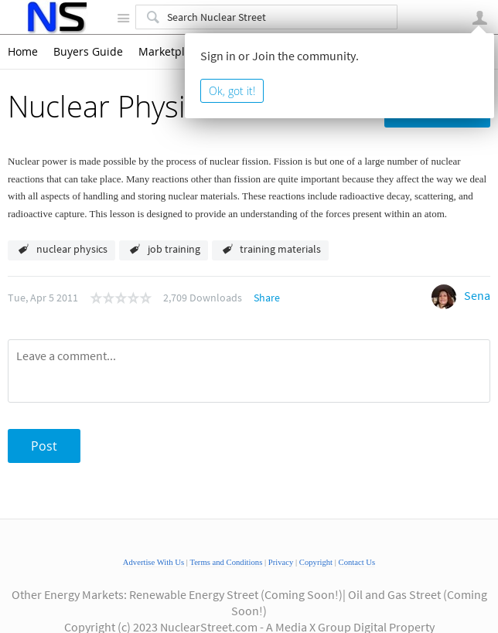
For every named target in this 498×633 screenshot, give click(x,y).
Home (23, 52)
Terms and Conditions (225, 562)
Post (44, 445)
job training (174, 249)
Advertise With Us (153, 562)
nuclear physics (71, 249)
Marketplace (170, 52)
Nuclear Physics (110, 106)
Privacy (281, 562)
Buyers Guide (88, 52)
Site (122, 17)
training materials (280, 249)
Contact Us (357, 562)
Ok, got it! (232, 90)
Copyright (316, 562)
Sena (477, 295)
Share (267, 298)
